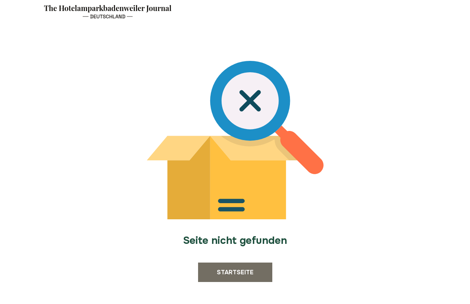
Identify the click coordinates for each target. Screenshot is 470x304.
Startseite (235, 272)
